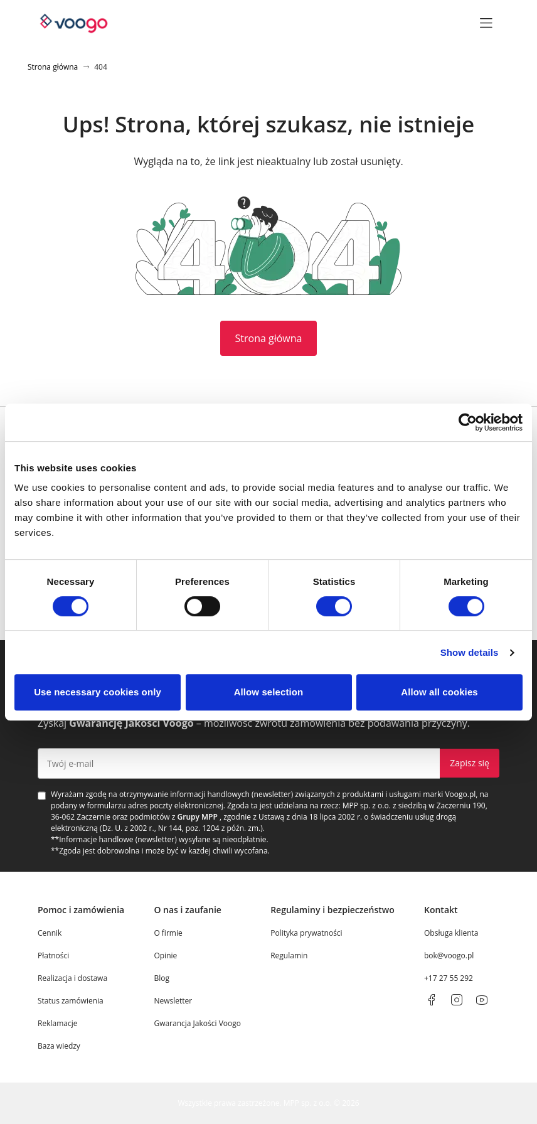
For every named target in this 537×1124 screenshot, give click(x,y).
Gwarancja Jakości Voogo (197, 1023)
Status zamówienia (71, 1000)
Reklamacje (57, 1023)
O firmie (168, 933)
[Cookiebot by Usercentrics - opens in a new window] (468, 422)
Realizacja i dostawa (72, 978)
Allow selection (269, 692)
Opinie (165, 955)
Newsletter (173, 1000)
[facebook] (431, 999)
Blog (161, 978)
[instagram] (456, 999)
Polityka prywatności (306, 933)
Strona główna (268, 338)
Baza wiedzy (59, 1046)
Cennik (49, 933)
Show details (469, 652)
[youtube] (481, 999)
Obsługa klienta (451, 933)
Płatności (53, 955)
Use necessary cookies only (97, 692)
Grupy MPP (198, 816)
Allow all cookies (439, 692)
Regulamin (288, 955)
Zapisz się (469, 763)
